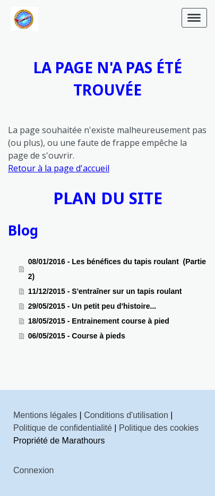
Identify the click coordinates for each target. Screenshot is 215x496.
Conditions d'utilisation (126, 415)
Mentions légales (45, 415)
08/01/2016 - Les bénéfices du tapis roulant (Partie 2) (117, 269)
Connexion (33, 470)
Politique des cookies (159, 427)
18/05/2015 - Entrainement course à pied (98, 321)
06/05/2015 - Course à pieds (76, 336)
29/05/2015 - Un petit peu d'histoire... (92, 306)
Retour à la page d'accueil (58, 168)
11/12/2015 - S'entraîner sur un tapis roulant (105, 291)
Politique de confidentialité (62, 427)
